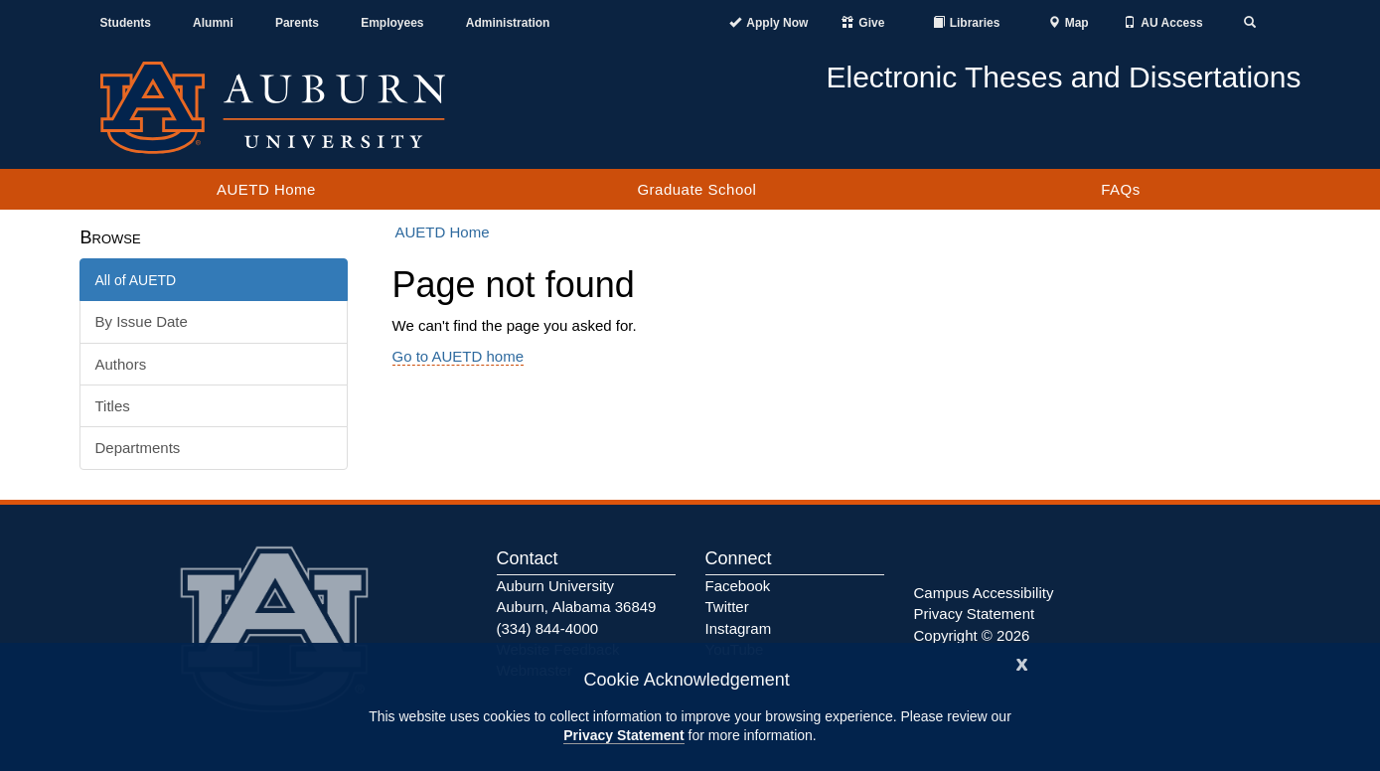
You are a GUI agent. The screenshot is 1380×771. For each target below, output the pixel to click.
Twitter (727, 606)
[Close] (1022, 662)
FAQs (1121, 189)
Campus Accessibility (984, 592)
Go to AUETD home (458, 356)
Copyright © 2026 (972, 635)
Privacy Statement (623, 735)
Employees (392, 23)
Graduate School (696, 189)
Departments (138, 447)
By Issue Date (141, 321)
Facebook (738, 585)
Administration (508, 23)
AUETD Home (266, 189)
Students (125, 23)
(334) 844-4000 (548, 628)
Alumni (213, 23)
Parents (297, 23)
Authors (121, 364)
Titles (112, 405)
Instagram (738, 628)
